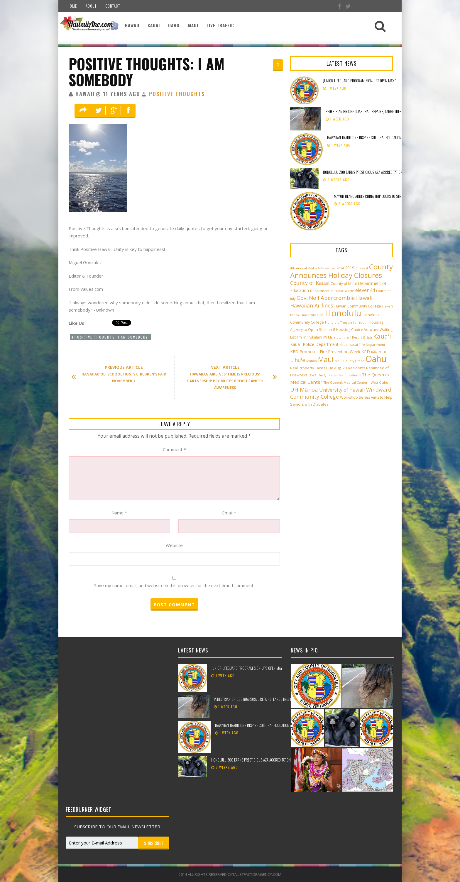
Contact (112, 6)
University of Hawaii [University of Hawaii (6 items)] (342, 390)
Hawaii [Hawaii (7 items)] (364, 298)
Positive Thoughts (177, 94)
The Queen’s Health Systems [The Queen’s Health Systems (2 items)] (339, 375)
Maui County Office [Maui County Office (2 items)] (349, 361)
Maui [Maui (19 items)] (326, 359)
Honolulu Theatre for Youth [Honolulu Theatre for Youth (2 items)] (346, 322)
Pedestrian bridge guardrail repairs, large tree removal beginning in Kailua (386, 111)
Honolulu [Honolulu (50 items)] (343, 313)
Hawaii (132, 25)
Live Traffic (220, 25)
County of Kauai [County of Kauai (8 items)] (309, 282)
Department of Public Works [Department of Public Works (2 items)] (332, 291)
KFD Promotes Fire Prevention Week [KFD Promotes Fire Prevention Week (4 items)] (325, 351)
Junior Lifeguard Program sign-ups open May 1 (359, 80)
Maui (193, 25)
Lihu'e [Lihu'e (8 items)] (297, 359)
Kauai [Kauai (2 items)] (344, 345)
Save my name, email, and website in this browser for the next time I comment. (174, 585)
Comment (174, 449)
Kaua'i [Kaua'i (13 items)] (382, 336)
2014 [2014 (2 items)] (340, 268)
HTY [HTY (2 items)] (299, 337)
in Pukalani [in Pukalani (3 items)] (312, 337)
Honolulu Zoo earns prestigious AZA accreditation (362, 172)
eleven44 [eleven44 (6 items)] (365, 290)
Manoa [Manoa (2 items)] (311, 361)
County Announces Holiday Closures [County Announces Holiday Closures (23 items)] (341, 271)
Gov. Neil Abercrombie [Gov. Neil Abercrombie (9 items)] (326, 297)
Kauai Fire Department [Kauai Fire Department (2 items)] (367, 345)
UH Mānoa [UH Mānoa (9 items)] (304, 389)
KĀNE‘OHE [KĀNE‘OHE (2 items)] (379, 352)
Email (229, 513)
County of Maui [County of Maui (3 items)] (344, 283)
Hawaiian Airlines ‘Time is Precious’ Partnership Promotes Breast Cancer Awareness (229, 377)
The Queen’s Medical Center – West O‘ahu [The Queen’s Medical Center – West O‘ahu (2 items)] (356, 382)
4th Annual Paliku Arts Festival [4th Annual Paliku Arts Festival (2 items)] (313, 268)
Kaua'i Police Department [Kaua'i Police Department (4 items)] (314, 344)
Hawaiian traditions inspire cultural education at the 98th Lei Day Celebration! (389, 137)
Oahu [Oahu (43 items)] (376, 358)
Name (119, 513)
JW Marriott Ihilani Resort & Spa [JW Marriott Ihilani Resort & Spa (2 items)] (347, 337)
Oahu (174, 25)
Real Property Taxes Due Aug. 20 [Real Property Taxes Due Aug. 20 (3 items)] (318, 368)
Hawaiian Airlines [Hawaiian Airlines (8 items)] (311, 305)
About (91, 6)
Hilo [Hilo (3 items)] (320, 314)
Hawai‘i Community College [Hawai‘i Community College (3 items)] (357, 306)
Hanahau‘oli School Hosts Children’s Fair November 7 (121, 373)
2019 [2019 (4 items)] (349, 268)
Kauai (154, 25)
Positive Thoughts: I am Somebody (146, 72)
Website (174, 545)
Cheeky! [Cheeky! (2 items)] (362, 268)
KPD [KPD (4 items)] (365, 351)
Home (72, 6)
